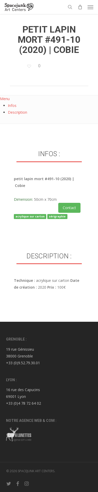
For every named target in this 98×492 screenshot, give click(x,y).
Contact (69, 207)
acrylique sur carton (30, 216)
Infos (12, 105)
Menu (5, 98)
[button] (90, 7)
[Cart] (80, 7)
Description (17, 112)
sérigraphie (57, 216)
